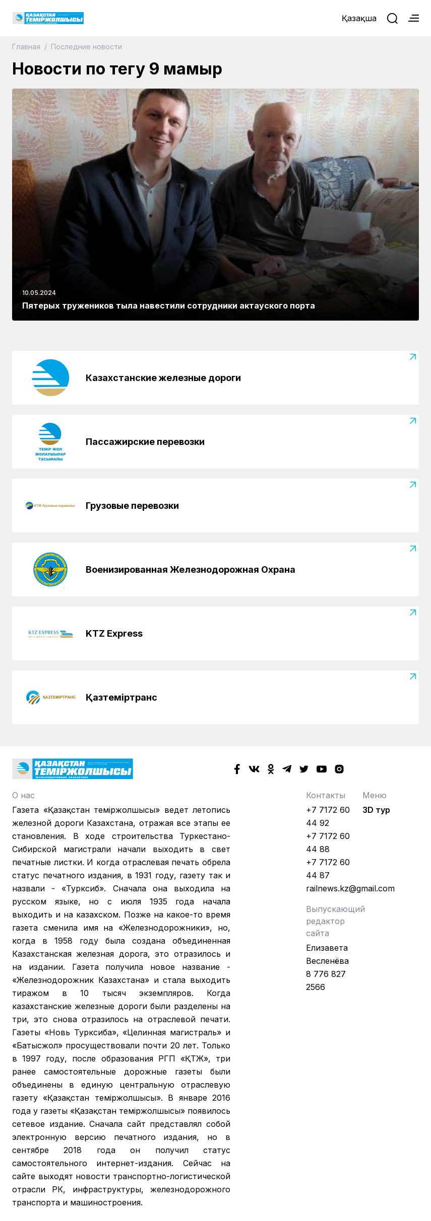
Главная (27, 46)
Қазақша (359, 18)
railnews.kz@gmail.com (350, 888)
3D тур (376, 810)
